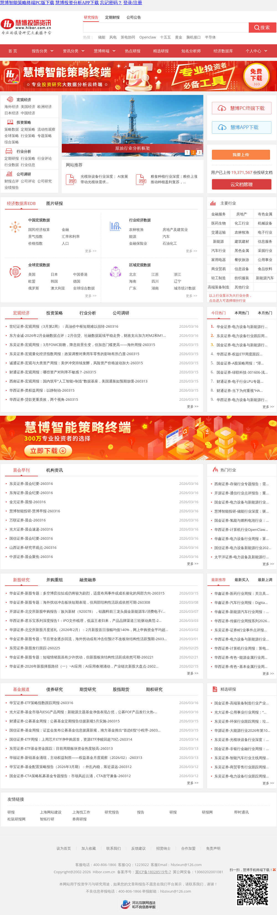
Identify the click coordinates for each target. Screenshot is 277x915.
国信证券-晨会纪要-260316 (31, 538)
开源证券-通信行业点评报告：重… (241, 492)
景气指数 (35, 236)
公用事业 (265, 259)
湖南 (155, 288)
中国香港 (80, 274)
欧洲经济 (44, 106)
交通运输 (218, 232)
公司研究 (44, 181)
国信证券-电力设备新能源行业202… (242, 547)
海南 (132, 281)
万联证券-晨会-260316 (27, 520)
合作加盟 (188, 848)
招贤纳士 (163, 848)
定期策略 (28, 129)
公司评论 (28, 181)
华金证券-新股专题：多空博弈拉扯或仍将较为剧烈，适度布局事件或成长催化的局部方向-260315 (87, 593)
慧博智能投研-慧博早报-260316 (34, 510)
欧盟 (31, 281)
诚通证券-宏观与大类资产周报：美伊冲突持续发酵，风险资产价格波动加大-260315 (76, 362)
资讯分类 (70, 50)
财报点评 (11, 181)
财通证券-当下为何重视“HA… (237, 390)
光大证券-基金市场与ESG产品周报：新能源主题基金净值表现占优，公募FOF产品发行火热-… (83, 711)
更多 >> (90, 251)
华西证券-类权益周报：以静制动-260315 (42, 390)
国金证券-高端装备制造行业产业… (241, 703)
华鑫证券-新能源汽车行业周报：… (241, 611)
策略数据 (11, 129)
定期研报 (11, 158)
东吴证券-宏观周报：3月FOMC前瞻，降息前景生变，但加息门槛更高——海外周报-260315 (82, 344)
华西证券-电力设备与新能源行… (239, 399)
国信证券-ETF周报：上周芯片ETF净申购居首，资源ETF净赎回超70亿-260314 (70, 739)
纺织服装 (242, 277)
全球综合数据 (84, 288)
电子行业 (265, 232)
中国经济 (28, 112)
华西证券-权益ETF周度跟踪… (236, 354)
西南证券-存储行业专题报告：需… (241, 483)
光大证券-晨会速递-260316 (31, 529)
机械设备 (265, 223)
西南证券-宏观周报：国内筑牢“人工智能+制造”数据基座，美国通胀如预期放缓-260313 (78, 381)
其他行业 (242, 287)
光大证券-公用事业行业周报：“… (240, 712)
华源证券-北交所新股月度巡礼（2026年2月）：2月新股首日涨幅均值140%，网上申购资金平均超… (88, 629)
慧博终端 (101, 50)
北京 (132, 274)
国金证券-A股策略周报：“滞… (237, 363)
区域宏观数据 (140, 264)
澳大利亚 (58, 288)
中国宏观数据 (39, 220)
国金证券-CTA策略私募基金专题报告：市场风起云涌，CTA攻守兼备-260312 (70, 775)
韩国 (54, 281)
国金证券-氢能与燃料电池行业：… (241, 520)
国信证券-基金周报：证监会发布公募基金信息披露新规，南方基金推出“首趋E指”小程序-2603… (85, 730)
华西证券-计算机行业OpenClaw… (241, 529)
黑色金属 (242, 250)
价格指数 (35, 243)
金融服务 (218, 213)
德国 (76, 281)
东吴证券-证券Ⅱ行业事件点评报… (240, 629)
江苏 (155, 274)
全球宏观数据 (39, 264)
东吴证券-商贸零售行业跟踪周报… (241, 766)
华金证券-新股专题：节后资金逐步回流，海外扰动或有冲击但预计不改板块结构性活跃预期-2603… (88, 638)
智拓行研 (47, 818)
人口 (65, 243)
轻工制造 (218, 277)
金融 (65, 229)
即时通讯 (241, 812)
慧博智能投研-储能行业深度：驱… (241, 511)
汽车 (166, 236)
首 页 (12, 50)
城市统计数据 (185, 288)
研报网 (207, 812)
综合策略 (11, 141)
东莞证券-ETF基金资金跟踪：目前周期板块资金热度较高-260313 (61, 748)
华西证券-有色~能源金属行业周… (240, 657)
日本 (54, 274)
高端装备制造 (218, 287)
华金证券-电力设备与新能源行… (239, 326)
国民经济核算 (39, 229)
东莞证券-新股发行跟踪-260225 (34, 647)
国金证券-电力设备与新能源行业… (241, 502)
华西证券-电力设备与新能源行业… (241, 639)
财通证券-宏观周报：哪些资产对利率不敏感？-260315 (52, 371)
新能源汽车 (265, 277)
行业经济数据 (140, 220)
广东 (132, 288)
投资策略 (24, 122)
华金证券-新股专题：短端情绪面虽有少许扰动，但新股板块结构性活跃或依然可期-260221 (81, 657)
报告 (140, 812)
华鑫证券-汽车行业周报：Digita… (241, 602)
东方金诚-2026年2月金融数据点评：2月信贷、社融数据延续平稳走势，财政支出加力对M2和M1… (87, 335)
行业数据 (11, 164)
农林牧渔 (136, 229)
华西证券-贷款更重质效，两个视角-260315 (43, 399)
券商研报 (79, 818)
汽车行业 (218, 250)
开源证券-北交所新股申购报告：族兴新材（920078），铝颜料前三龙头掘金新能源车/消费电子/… (87, 611)
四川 (155, 281)
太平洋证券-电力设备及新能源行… (241, 556)
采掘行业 (265, 250)
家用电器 (218, 259)
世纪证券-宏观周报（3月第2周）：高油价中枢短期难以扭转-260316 (63, 326)
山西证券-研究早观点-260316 (33, 547)
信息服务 (265, 241)
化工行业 (242, 223)
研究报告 (112, 812)
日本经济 (11, 112)
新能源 (218, 241)
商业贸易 (218, 268)
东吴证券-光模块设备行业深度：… (241, 739)
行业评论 (44, 158)
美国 (31, 274)
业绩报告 (11, 187)
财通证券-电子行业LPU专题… (237, 381)
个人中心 (253, 50)
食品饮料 (265, 268)
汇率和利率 (71, 236)
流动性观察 (46, 129)
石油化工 (170, 243)
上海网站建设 (50, 812)
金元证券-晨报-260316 (27, 501)
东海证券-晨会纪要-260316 (31, 492)
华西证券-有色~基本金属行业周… (240, 666)
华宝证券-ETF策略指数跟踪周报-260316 (41, 702)
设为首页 (64, 848)
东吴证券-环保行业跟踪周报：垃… (241, 721)
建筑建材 (242, 241)
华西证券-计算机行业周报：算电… (241, 648)
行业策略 (28, 135)
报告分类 (39, 50)
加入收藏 (88, 848)
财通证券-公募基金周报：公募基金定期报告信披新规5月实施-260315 (64, 720)
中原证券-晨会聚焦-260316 (31, 556)
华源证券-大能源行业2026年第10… (242, 730)
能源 (132, 236)
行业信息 (28, 164)
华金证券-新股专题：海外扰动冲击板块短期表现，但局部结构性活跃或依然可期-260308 (79, 602)
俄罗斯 (33, 288)
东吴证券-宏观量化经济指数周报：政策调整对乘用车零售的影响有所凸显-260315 (74, 353)
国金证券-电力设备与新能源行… (239, 344)
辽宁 (177, 281)
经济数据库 (223, 50)
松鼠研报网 (16, 818)
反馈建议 (138, 848)
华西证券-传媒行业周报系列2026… (242, 620)
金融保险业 (138, 243)
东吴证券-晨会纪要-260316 (31, 483)
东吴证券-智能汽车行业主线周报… (241, 757)
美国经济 (28, 106)
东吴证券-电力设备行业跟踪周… (239, 335)
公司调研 (24, 174)
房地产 (241, 213)
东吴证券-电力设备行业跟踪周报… (241, 776)
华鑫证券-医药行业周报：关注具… (241, 593)
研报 (11, 812)
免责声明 (213, 848)
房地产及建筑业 (175, 229)
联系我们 (113, 848)
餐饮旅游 (242, 259)
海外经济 (11, 106)
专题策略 (44, 135)
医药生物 (218, 223)
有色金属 (265, 213)
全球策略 (11, 135)
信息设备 (242, 268)
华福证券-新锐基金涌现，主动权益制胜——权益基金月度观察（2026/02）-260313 (75, 757)
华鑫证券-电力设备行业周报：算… (241, 538)
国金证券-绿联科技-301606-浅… (239, 372)
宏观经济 (24, 99)
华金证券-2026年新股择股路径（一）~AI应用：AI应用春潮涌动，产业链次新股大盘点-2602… (83, 666)
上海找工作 (81, 812)
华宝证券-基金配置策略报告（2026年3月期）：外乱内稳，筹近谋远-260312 (70, 766)
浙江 (177, 274)
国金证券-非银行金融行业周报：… (241, 748)
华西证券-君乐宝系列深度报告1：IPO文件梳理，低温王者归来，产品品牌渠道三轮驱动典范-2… (85, 620)
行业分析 (24, 151)
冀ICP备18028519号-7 (153, 871)
